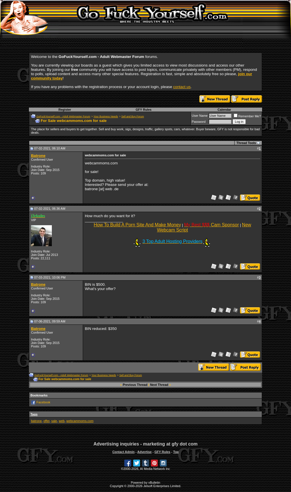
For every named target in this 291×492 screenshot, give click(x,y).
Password (198, 121)
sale (54, 421)
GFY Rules (143, 109)
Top (175, 452)
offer (47, 421)
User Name (200, 115)
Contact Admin (123, 452)
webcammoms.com (80, 421)
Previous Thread (135, 384)
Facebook (43, 402)
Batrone (38, 155)
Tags (34, 414)
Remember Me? (247, 116)
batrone (36, 421)
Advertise (144, 452)
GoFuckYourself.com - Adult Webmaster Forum (63, 116)
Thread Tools (246, 143)
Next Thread (159, 384)
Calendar (224, 109)
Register (64, 109)
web (61, 421)
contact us (182, 87)
